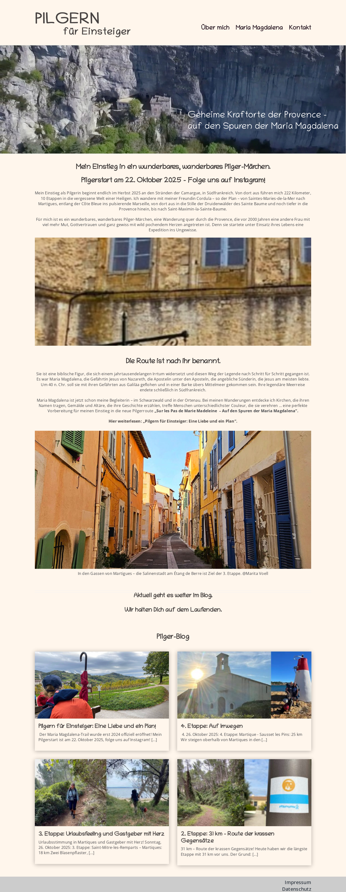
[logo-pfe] (83, 11)
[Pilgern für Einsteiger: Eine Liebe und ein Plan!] (102, 685)
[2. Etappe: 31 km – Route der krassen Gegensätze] (194, 792)
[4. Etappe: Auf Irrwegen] (227, 685)
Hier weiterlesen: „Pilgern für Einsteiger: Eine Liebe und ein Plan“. (173, 421)
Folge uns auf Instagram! (226, 181)
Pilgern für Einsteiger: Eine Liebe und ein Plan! (97, 727)
